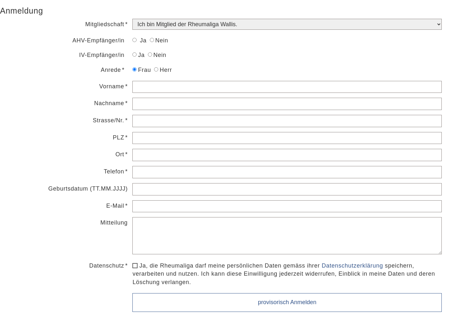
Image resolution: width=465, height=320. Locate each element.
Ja (139, 40)
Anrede (111, 70)
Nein (159, 40)
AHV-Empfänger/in (98, 40)
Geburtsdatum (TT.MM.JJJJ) (88, 188)
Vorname (111, 86)
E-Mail (115, 206)
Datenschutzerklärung (352, 265)
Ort (119, 154)
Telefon (114, 171)
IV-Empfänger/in (101, 55)
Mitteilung (114, 222)
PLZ (118, 137)
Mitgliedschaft (104, 24)
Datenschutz (106, 265)
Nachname (109, 103)
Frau (141, 70)
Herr (163, 70)
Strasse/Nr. (108, 120)
